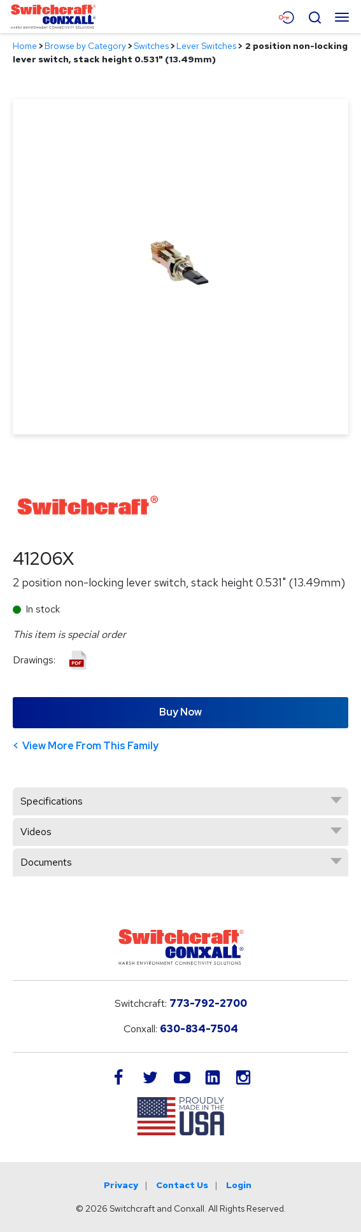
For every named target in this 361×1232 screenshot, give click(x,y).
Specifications (51, 801)
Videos (36, 831)
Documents (46, 862)
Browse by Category (85, 46)
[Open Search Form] (315, 16)
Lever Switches (206, 46)
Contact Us (182, 1185)
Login (238, 1185)
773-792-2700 (208, 1003)
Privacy (121, 1185)
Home (25, 46)
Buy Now (180, 712)
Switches (151, 46)
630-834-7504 (199, 1028)
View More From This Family (90, 745)
